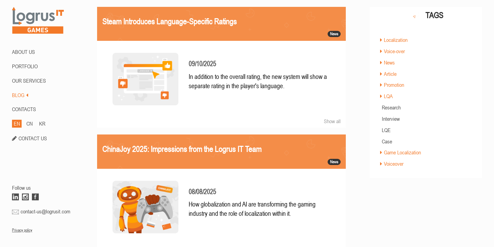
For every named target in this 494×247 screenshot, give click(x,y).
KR (42, 123)
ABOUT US (23, 52)
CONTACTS (24, 109)
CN (29, 123)
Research (391, 107)
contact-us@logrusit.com (45, 211)
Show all (332, 121)
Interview (391, 119)
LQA (388, 96)
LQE (386, 130)
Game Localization (402, 152)
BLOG (20, 95)
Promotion (394, 85)
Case (387, 141)
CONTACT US (33, 138)
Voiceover (393, 164)
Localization (396, 40)
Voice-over (394, 51)
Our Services (29, 81)
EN (17, 123)
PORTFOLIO (25, 66)
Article (390, 74)
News (389, 62)
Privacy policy (22, 230)
